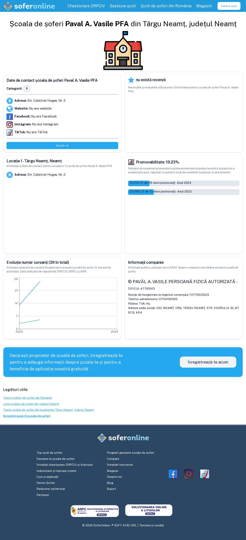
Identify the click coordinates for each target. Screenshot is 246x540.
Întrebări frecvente (120, 464)
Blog (110, 483)
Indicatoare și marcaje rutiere (56, 470)
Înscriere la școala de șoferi (55, 458)
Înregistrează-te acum (208, 362)
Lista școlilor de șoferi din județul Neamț (31, 404)
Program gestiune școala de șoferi (130, 452)
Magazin (112, 470)
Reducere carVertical (51, 488)
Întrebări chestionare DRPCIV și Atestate (65, 464)
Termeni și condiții (151, 525)
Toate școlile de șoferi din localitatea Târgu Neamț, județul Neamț (48, 409)
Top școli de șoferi (49, 452)
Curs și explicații (47, 476)
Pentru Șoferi (46, 483)
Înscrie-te (62, 145)
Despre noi (114, 476)
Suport (111, 488)
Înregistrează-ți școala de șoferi (26, 416)
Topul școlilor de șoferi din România (27, 397)
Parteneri (43, 495)
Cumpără (113, 458)
